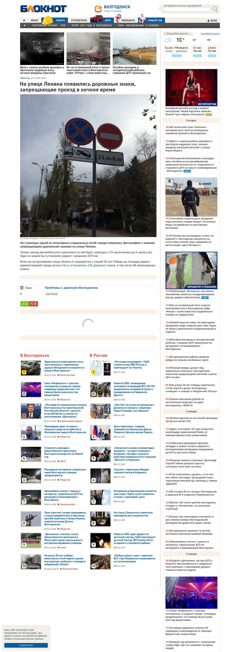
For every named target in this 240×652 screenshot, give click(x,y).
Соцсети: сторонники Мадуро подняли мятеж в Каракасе (131, 471)
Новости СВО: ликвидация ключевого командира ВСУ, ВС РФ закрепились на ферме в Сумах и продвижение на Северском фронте (134, 389)
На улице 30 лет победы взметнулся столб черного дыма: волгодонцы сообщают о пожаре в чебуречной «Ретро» (64, 560)
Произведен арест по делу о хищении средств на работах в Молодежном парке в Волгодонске (65, 429)
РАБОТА (53, 20)
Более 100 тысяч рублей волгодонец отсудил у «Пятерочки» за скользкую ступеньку (190, 505)
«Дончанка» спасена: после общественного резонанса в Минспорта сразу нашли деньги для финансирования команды (63, 539)
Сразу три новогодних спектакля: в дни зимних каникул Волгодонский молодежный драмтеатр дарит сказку (189, 519)
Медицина (125, 20)
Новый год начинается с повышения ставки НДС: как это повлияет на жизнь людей (190, 645)
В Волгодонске (34, 355)
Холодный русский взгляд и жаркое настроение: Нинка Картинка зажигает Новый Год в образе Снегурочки (188, 111)
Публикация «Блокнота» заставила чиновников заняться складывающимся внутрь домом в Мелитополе (189, 294)
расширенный (194, 6)
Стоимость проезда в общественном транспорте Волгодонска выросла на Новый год (63, 452)
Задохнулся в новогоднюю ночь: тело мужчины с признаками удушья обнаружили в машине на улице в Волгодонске (64, 366)
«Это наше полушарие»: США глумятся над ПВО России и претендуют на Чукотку (131, 364)
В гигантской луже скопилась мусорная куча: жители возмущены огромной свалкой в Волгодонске (186, 130)
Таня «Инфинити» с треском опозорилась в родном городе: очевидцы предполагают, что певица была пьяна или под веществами (62, 389)
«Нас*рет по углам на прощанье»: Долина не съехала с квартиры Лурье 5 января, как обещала (134, 407)
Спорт (63, 547)
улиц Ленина (51, 294)
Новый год (150, 20)
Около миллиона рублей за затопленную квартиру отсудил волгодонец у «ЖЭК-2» (184, 402)
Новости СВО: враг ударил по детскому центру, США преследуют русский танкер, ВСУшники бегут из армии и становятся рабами (135, 539)
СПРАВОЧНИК (79, 20)
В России (98, 355)
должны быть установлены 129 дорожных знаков (83, 265)
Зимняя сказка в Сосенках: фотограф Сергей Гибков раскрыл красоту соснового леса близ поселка (190, 463)
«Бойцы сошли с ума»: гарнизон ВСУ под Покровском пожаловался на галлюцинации (134, 558)
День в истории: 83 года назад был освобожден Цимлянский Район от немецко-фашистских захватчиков (189, 432)
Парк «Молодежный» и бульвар (138, 25)
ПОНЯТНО (26, 645)
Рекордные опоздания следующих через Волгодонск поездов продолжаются (65, 472)
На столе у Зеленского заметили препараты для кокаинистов (133, 514)
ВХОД (212, 20)
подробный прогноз (210, 33)
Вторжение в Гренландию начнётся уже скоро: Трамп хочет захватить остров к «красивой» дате (135, 494)
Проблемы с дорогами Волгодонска (71, 287)
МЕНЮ (34, 20)
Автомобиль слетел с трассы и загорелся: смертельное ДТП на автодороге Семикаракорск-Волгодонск (63, 495)
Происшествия (67, 375)
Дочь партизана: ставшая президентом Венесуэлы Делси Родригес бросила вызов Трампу (133, 429)
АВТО (100, 20)
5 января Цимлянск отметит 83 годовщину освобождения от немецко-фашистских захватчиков (188, 630)
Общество (25, 78)
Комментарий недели (71, 421)
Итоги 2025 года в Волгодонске (92, 25)
